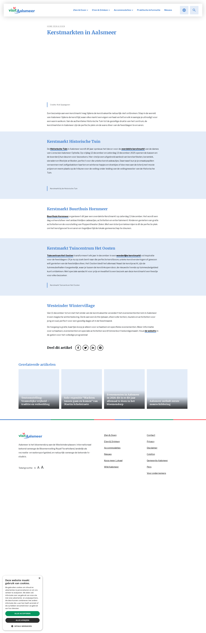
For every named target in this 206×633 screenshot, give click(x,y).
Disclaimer (152, 581)
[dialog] (22, 602)
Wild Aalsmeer (111, 600)
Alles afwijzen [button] (22, 620)
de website (150, 465)
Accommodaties (112, 581)
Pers (149, 600)
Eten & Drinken (112, 575)
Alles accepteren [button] (23, 613)
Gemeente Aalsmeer (157, 594)
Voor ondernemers (156, 607)
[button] (22, 626)
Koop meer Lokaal (113, 594)
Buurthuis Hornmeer (58, 295)
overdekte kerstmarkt (133, 149)
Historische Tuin (58, 149)
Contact (151, 569)
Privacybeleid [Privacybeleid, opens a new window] (25, 608)
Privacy (150, 575)
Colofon (151, 588)
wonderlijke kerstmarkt (128, 334)
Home (50, 26)
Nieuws (108, 588)
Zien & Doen (59, 26)
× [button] (39, 578)
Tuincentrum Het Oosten (60, 334)
